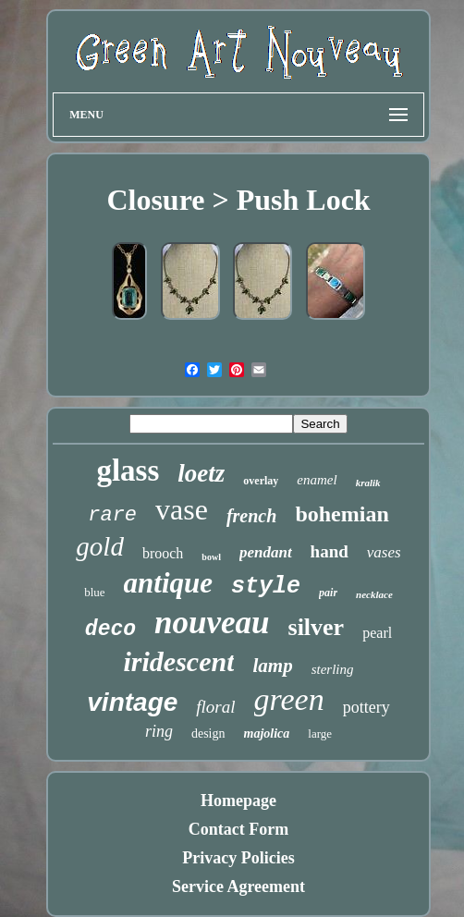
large (320, 733)
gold (100, 546)
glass (127, 470)
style (265, 586)
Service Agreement (238, 886)
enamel (316, 479)
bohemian (341, 514)
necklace (374, 594)
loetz (201, 473)
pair (328, 592)
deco (110, 629)
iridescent (178, 661)
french (251, 516)
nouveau (211, 623)
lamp (272, 665)
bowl (211, 557)
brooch (162, 553)
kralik (368, 482)
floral (215, 706)
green (289, 699)
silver (316, 627)
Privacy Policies (238, 858)
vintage (132, 702)
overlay (260, 480)
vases (384, 552)
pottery (366, 707)
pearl (377, 633)
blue (94, 592)
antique (168, 583)
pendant (265, 552)
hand (329, 551)
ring (159, 731)
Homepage (238, 800)
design (208, 733)
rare (112, 515)
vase (181, 509)
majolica (267, 733)
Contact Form (238, 829)
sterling (332, 669)
